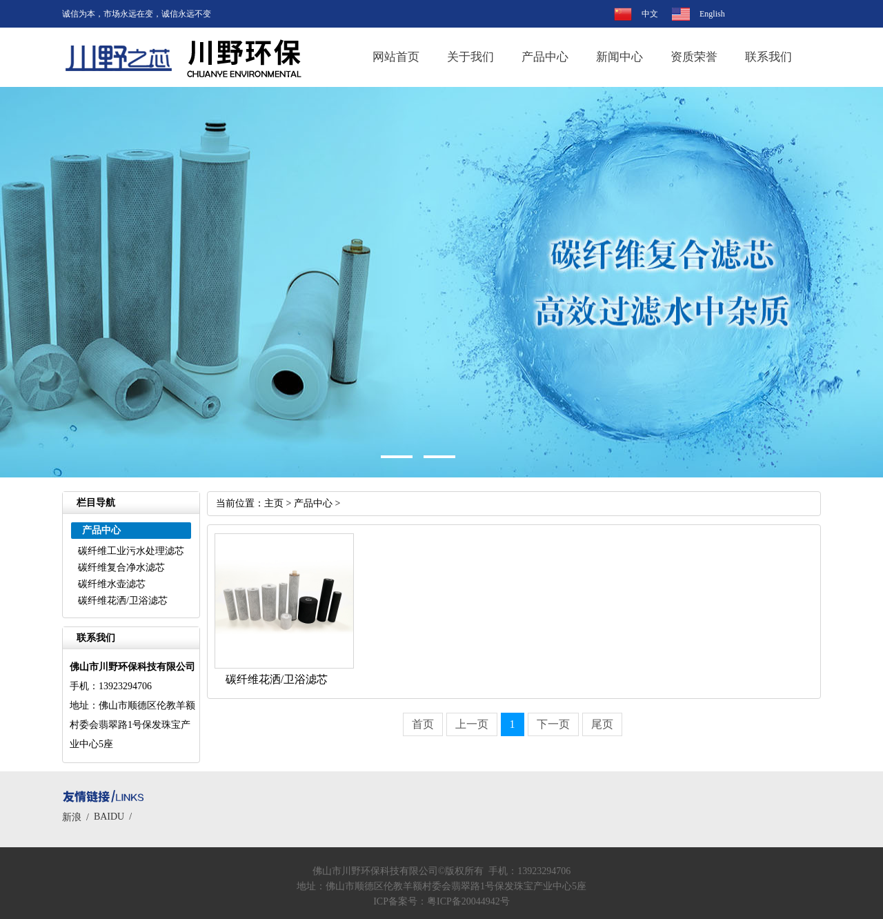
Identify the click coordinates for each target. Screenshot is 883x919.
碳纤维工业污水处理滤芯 (131, 551)
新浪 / (78, 817)
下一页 (553, 724)
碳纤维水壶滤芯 (112, 584)
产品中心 (545, 56)
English (712, 14)
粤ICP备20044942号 (468, 901)
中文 (650, 14)
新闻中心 (619, 56)
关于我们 (470, 56)
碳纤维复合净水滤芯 (121, 567)
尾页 (602, 724)
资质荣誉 (694, 56)
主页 (274, 503)
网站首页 (396, 56)
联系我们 (768, 56)
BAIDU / (115, 816)
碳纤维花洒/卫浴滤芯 (123, 600)
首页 (423, 724)
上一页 (471, 724)
